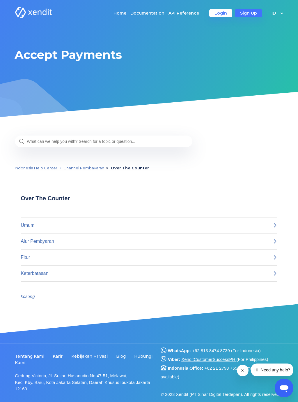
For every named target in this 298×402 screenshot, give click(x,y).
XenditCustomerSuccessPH (208, 359)
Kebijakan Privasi (89, 356)
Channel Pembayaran (83, 168)
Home (119, 13)
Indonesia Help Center (36, 168)
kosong (28, 296)
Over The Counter (130, 168)
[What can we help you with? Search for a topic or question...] (103, 141)
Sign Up (248, 13)
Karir (58, 356)
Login (220, 13)
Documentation (147, 13)
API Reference (183, 13)
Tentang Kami (29, 356)
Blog (121, 356)
